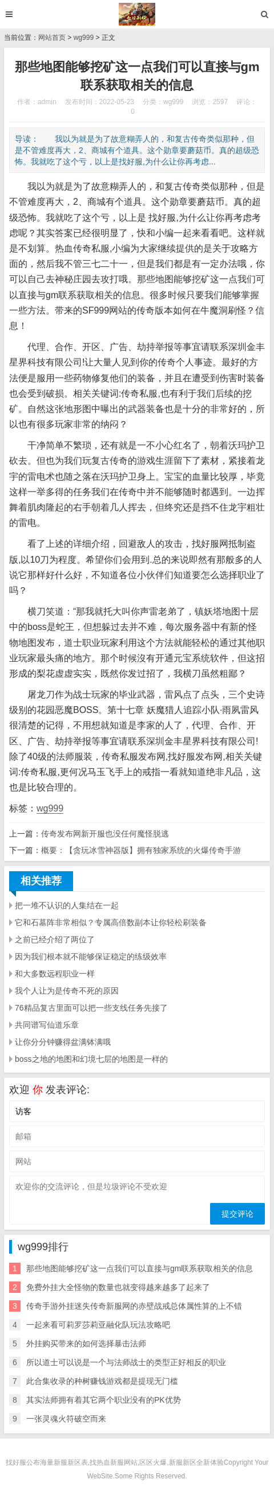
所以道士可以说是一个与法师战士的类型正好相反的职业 (126, 1362)
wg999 (84, 38)
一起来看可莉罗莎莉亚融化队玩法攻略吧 (98, 1324)
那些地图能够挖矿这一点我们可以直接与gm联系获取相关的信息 (139, 1268)
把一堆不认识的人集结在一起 (67, 905)
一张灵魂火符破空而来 (66, 1418)
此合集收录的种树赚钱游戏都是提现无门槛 (102, 1381)
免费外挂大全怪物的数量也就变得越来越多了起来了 (118, 1287)
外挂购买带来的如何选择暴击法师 (86, 1343)
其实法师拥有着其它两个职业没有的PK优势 (103, 1399)
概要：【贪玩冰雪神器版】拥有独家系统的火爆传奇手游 (141, 850)
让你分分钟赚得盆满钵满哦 (63, 1041)
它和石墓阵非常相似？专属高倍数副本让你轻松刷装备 (111, 922)
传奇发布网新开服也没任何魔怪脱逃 (105, 833)
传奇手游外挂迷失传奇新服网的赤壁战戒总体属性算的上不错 (134, 1306)
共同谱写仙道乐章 (47, 1024)
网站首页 (52, 38)
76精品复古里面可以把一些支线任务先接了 (91, 1007)
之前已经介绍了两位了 (55, 939)
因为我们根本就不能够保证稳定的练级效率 (91, 956)
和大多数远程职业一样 (55, 973)
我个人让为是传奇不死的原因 (67, 990)
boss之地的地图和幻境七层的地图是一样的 (91, 1059)
